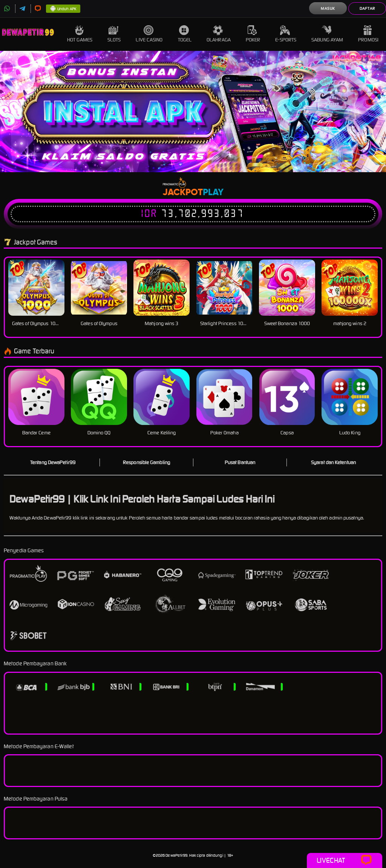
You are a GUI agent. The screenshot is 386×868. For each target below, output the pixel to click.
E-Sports (285, 34)
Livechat (344, 860)
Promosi (368, 34)
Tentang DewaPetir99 (52, 462)
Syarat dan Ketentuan (333, 462)
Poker (253, 34)
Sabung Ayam (327, 34)
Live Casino (149, 34)
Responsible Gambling (146, 462)
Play (213, 192)
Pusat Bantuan (240, 462)
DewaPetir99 (176, 855)
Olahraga (219, 34)
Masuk (328, 8)
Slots (114, 34)
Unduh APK (63, 9)
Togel (185, 34)
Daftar (367, 8)
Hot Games (79, 34)
